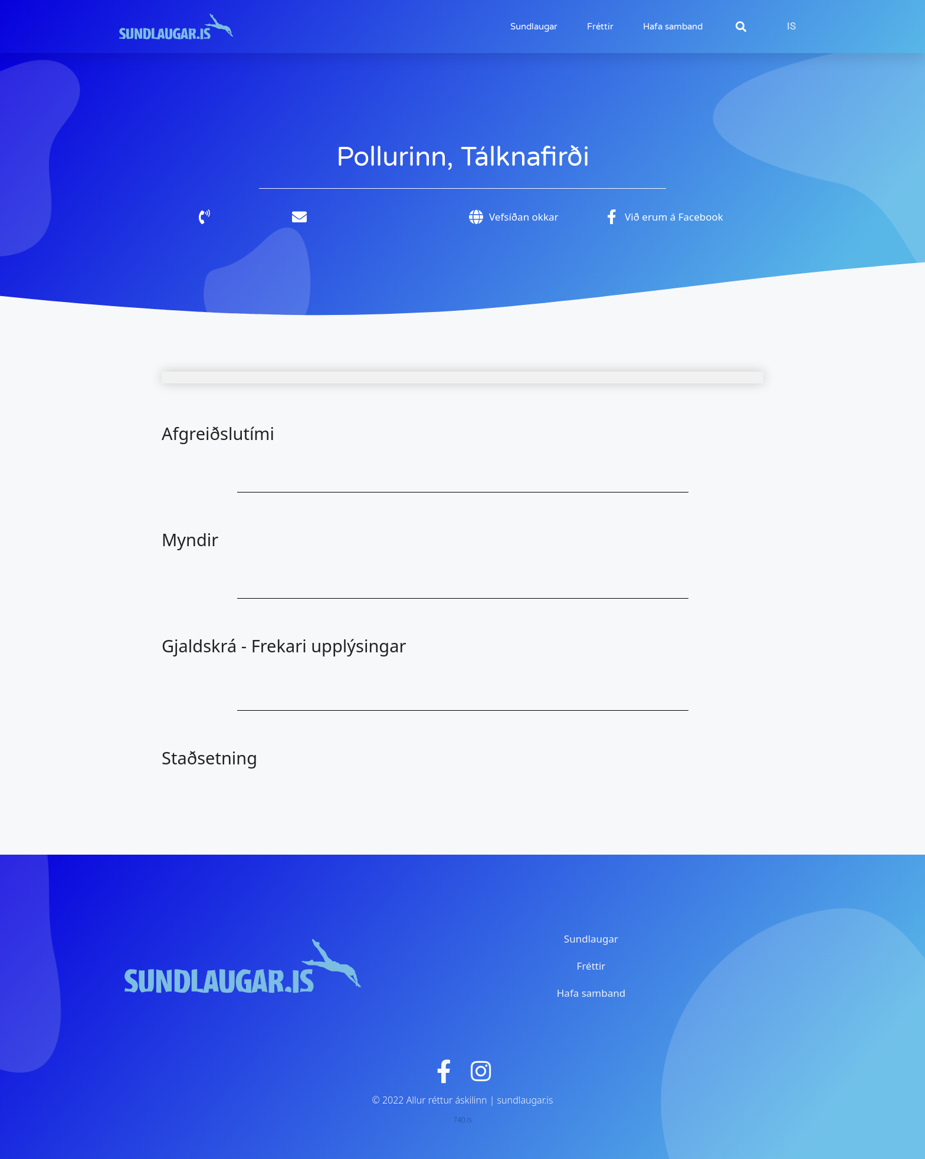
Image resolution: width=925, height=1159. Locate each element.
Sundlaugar (533, 26)
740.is (462, 1120)
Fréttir (600, 26)
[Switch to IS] (791, 26)
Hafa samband (673, 26)
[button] (740, 27)
